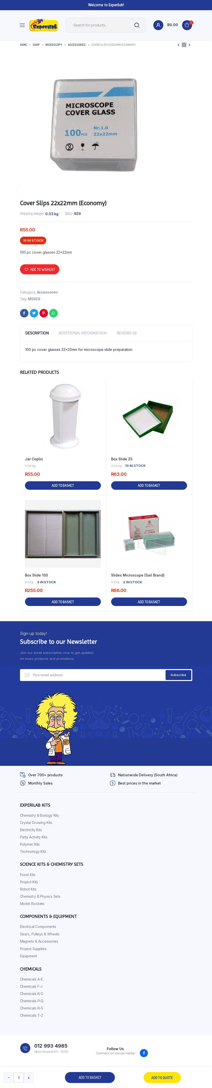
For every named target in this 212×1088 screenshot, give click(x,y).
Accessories (77, 45)
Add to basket (90, 1077)
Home (23, 45)
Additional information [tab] (82, 333)
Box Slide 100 (36, 575)
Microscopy (53, 45)
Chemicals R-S (31, 1008)
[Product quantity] (19, 1078)
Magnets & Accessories (39, 941)
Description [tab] (37, 333)
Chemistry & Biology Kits (39, 815)
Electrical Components (38, 926)
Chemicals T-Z (31, 1015)
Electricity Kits (31, 830)
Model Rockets (32, 903)
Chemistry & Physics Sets (40, 896)
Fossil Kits (27, 875)
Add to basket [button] (63, 485)
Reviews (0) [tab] (126, 333)
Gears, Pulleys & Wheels (40, 934)
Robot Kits (28, 889)
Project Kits (29, 882)
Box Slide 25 (121, 459)
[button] (39, 269)
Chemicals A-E (31, 979)
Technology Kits (33, 851)
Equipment (28, 956)
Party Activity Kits (33, 837)
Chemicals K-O (31, 993)
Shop (36, 45)
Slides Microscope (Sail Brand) (138, 575)
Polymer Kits (30, 844)
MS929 (34, 299)
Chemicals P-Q (32, 1001)
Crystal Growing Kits (36, 822)
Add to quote (162, 1077)
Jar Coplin (34, 459)
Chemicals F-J (31, 986)
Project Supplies (33, 949)
